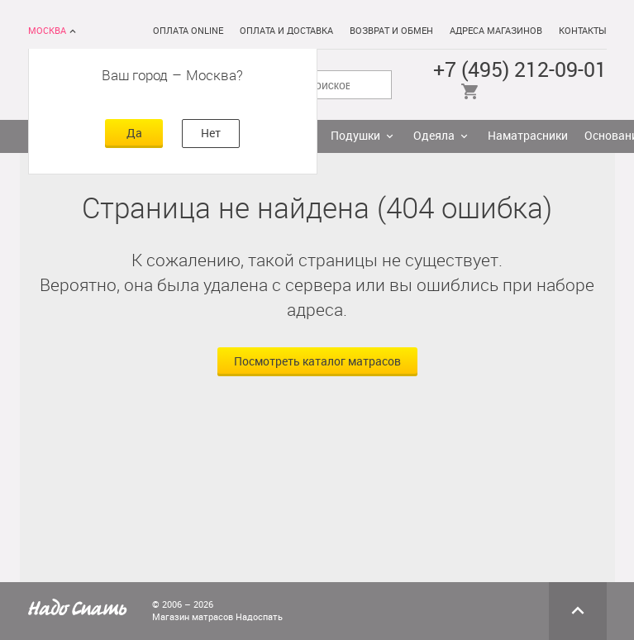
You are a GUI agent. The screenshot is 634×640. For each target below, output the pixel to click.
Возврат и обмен (391, 31)
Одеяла (434, 136)
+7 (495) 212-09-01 (520, 70)
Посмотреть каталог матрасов (317, 362)
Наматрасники (528, 136)
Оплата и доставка (286, 31)
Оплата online (188, 31)
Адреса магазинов (496, 31)
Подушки (355, 136)
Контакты (583, 31)
